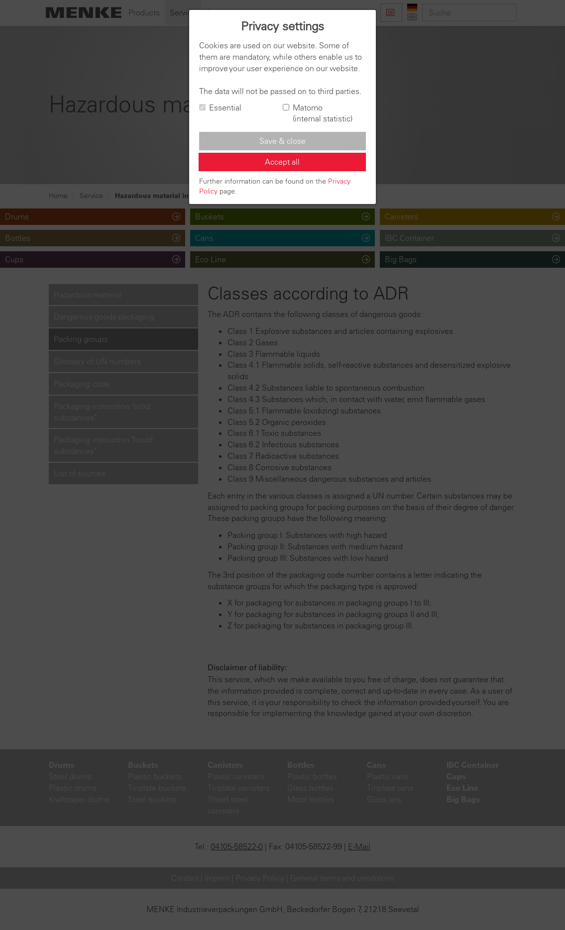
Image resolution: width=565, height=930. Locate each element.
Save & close (282, 141)
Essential (220, 107)
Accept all (282, 162)
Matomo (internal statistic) (317, 113)
